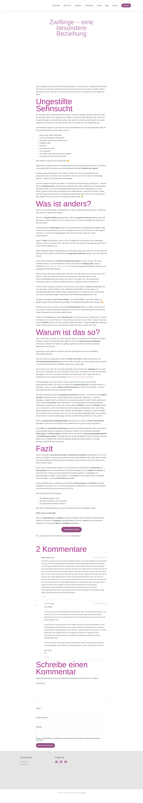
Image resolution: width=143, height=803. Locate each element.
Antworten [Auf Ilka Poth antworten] (46, 657)
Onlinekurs (89, 5)
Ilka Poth (47, 603)
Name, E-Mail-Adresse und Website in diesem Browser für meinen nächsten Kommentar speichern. (68, 745)
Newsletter (66, 536)
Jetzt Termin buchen (71, 529)
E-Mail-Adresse (42, 722)
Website (39, 732)
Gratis (99, 5)
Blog (107, 5)
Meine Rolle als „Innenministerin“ (57, 266)
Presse (115, 5)
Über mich (67, 5)
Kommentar (41, 683)
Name (38, 712)
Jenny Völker (82, 799)
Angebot (78, 5)
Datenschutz (24, 771)
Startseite (56, 5)
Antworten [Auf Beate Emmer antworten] (43, 596)
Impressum (24, 768)
